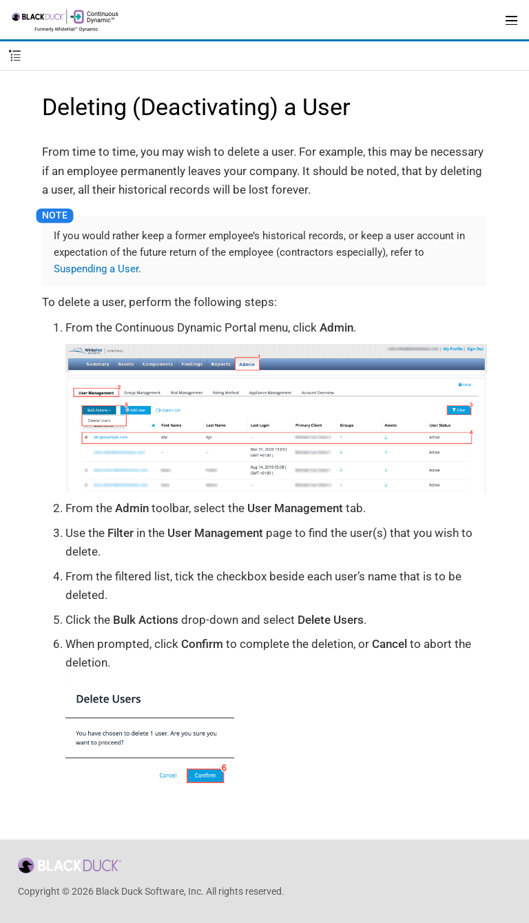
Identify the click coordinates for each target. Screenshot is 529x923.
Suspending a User (96, 269)
